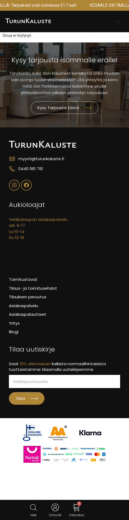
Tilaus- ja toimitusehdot (33, 288)
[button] (119, 21)
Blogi (13, 332)
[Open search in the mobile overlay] (33, 507)
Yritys (14, 323)
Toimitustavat (23, 279)
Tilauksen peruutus (27, 297)
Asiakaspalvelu (23, 306)
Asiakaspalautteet (27, 314)
